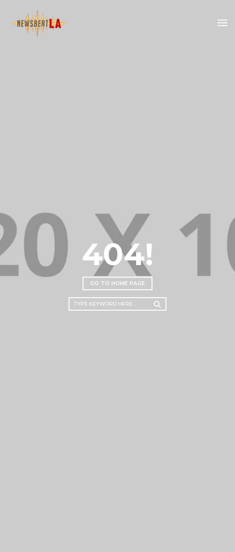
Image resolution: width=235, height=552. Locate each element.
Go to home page (117, 283)
